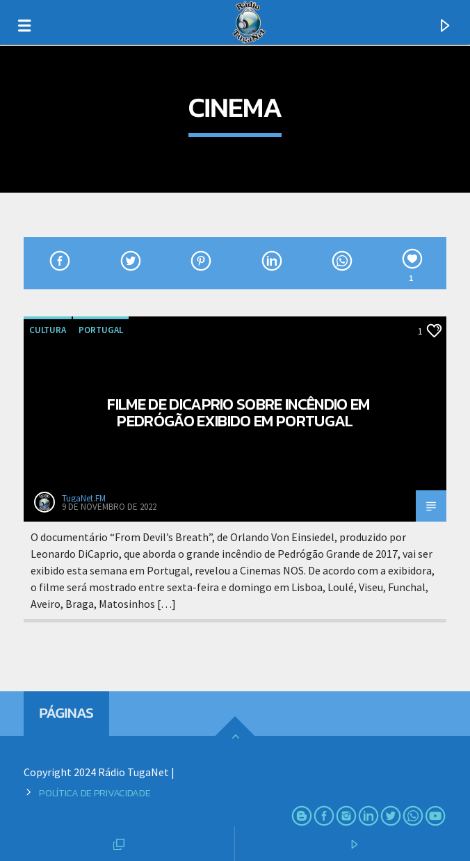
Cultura (47, 330)
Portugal (101, 330)
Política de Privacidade (94, 792)
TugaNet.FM (84, 498)
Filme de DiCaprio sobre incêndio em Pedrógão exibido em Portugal (238, 412)
